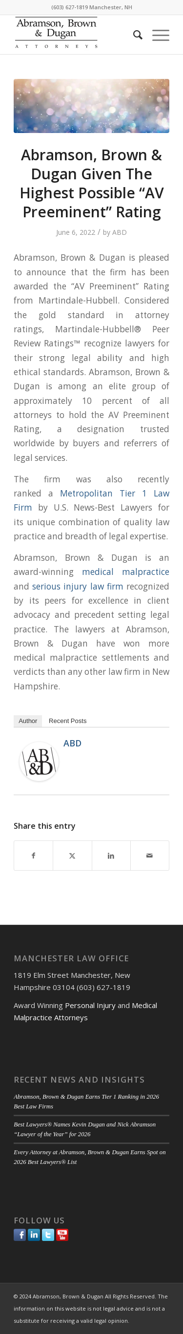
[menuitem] (132, 34)
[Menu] (155, 34)
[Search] (132, 34)
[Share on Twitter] (72, 855)
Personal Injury (90, 1005)
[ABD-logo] (76, 34)
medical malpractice (125, 571)
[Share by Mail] (150, 855)
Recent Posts (67, 720)
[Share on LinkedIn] (111, 855)
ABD (119, 232)
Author (28, 720)
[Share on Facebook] (33, 855)
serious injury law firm (77, 586)
